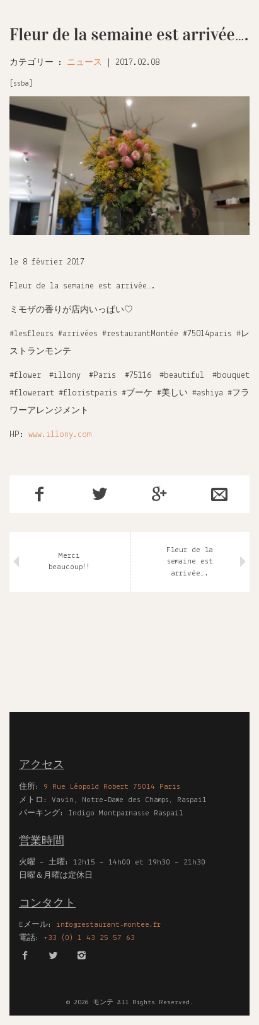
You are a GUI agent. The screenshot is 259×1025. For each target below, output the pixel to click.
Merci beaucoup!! (69, 562)
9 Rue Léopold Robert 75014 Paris (111, 787)
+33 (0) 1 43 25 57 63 (89, 938)
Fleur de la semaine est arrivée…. (189, 561)
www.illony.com (59, 434)
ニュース (84, 62)
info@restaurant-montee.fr (108, 924)
